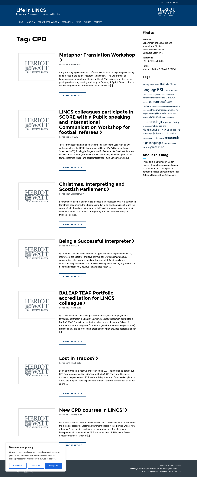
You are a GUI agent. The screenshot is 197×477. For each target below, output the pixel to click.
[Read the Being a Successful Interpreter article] (36, 253)
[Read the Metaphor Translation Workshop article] (36, 67)
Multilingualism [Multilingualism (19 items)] (152, 129)
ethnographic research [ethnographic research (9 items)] (161, 110)
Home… (21, 22)
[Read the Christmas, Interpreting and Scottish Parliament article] (36, 196)
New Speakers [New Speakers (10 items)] (169, 130)
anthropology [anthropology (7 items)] (148, 85)
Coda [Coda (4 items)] (145, 95)
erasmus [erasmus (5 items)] (146, 110)
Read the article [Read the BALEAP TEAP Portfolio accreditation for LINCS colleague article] (72, 341)
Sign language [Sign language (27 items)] (152, 143)
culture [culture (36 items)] (154, 102)
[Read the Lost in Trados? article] (36, 370)
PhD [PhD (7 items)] (178, 130)
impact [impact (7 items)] (163, 117)
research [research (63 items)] (172, 138)
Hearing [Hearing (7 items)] (152, 113)
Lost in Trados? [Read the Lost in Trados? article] (79, 358)
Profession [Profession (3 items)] (146, 133)
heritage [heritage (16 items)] (155, 117)
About (31, 22)
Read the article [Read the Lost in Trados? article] (72, 393)
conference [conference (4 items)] (170, 95)
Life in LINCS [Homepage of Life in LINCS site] (31, 10)
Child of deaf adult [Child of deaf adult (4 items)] (171, 90)
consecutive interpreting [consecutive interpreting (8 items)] (154, 98)
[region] (35, 457)
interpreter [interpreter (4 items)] (171, 117)
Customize (17, 466)
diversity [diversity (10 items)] (175, 106)
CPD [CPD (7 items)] (168, 98)
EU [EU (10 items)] (173, 110)
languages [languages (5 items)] (147, 126)
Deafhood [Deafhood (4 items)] (155, 107)
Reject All (36, 466)
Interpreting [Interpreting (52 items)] (152, 122)
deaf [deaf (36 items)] (162, 102)
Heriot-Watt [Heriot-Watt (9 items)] (161, 113)
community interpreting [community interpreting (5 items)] (156, 95)
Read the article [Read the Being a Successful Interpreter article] (72, 276)
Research (67, 22)
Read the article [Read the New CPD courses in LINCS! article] (72, 445)
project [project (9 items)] (153, 133)
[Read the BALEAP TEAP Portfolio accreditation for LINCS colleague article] (36, 305)
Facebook (174, 3)
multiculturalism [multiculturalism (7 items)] (158, 126)
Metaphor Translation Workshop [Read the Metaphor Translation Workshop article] (97, 57)
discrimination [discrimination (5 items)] (165, 107)
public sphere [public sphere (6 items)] (158, 138)
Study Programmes (48, 22)
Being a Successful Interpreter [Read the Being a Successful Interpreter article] (97, 241)
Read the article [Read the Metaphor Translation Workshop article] (72, 95)
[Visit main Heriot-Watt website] (166, 11)
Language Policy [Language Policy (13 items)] (170, 122)
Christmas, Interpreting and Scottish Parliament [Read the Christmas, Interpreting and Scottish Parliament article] (92, 186)
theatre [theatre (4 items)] (173, 143)
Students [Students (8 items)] (166, 143)
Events (87, 22)
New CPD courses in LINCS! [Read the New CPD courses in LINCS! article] (93, 410)
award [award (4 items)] (157, 85)
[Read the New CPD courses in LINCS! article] (36, 422)
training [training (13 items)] (147, 147)
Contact (98, 22)
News (78, 22)
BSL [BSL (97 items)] (160, 89)
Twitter (164, 3)
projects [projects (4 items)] (160, 133)
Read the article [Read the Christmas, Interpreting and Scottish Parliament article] (72, 224)
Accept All (53, 466)
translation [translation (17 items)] (157, 147)
